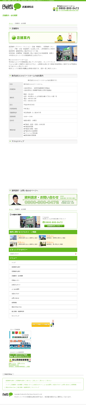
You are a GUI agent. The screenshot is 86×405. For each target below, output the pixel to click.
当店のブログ (15, 293)
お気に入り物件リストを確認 (43, 323)
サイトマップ (15, 316)
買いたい (42, 380)
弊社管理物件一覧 (14, 365)
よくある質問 (15, 289)
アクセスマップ (18, 141)
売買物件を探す (16, 271)
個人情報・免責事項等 (18, 311)
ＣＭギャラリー (14, 254)
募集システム (12, 363)
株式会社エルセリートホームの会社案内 (27, 76)
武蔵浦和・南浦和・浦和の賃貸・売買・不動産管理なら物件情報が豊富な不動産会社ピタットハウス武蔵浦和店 (28, 0)
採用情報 (14, 302)
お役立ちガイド (16, 284)
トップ (13, 262)
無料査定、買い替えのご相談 (51, 244)
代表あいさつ (15, 280)
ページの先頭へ (8, 374)
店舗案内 (15, 28)
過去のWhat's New (17, 307)
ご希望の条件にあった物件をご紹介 (24, 237)
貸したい (35, 380)
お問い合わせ (15, 298)
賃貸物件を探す (16, 267)
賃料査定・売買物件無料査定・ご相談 (19, 366)
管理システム (21, 363)
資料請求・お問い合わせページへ (25, 191)
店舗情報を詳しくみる (54, 226)
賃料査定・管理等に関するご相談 (52, 237)
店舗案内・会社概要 (17, 276)
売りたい (49, 380)
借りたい (29, 380)
